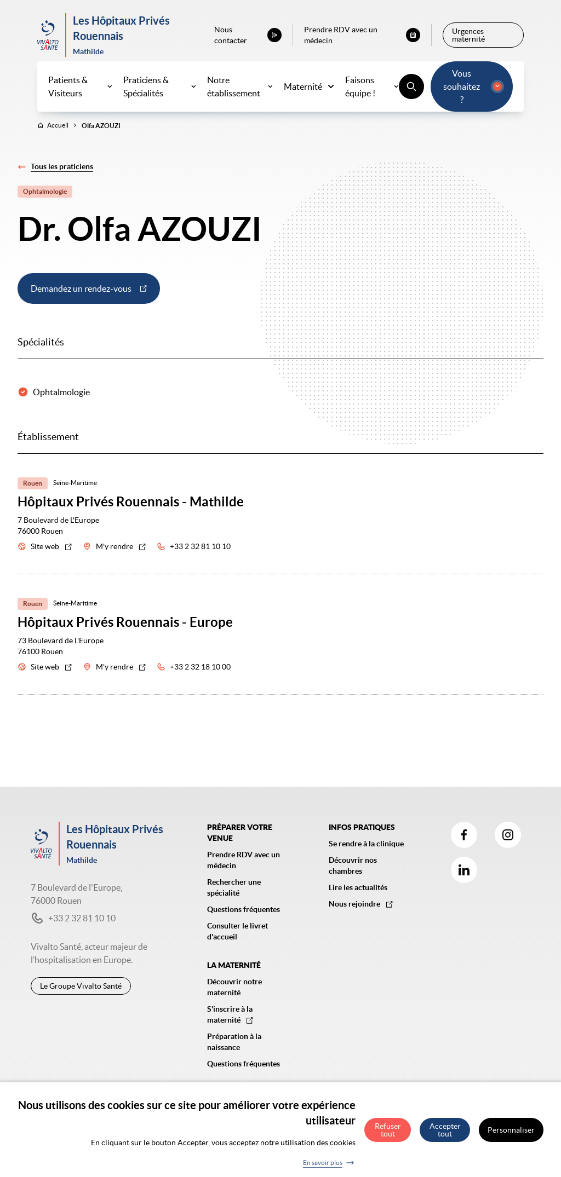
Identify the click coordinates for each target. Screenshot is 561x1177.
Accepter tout (445, 1134)
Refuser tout (388, 1134)
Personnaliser (511, 1134)
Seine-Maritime (75, 493)
